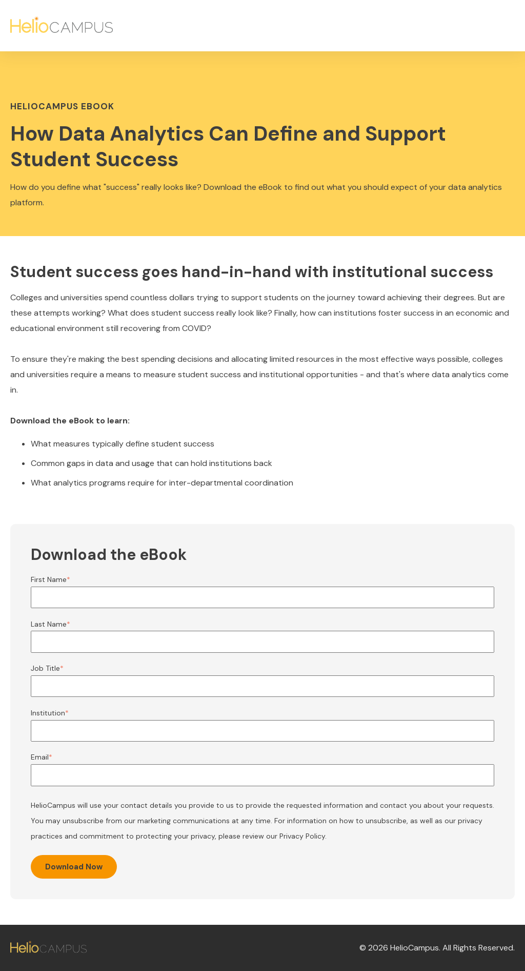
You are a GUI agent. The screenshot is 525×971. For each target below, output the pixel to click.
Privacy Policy (302, 836)
